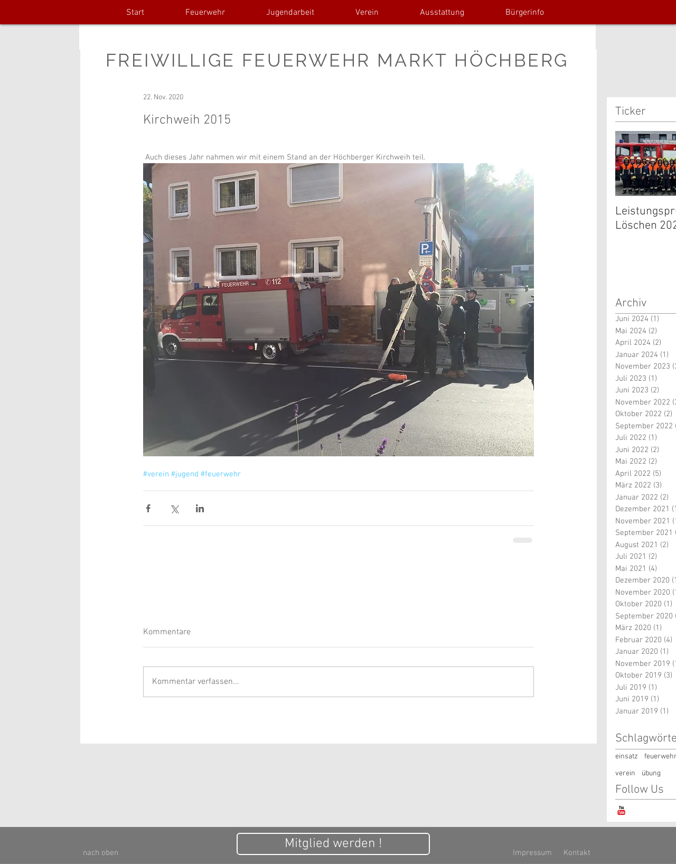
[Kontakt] (576, 853)
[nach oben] (100, 853)
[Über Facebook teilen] (148, 508)
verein (625, 773)
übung (651, 773)
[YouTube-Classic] (621, 810)
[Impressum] (532, 853)
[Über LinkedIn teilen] (200, 508)
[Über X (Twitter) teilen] (174, 508)
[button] (205, 13)
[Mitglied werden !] (333, 844)
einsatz (626, 756)
